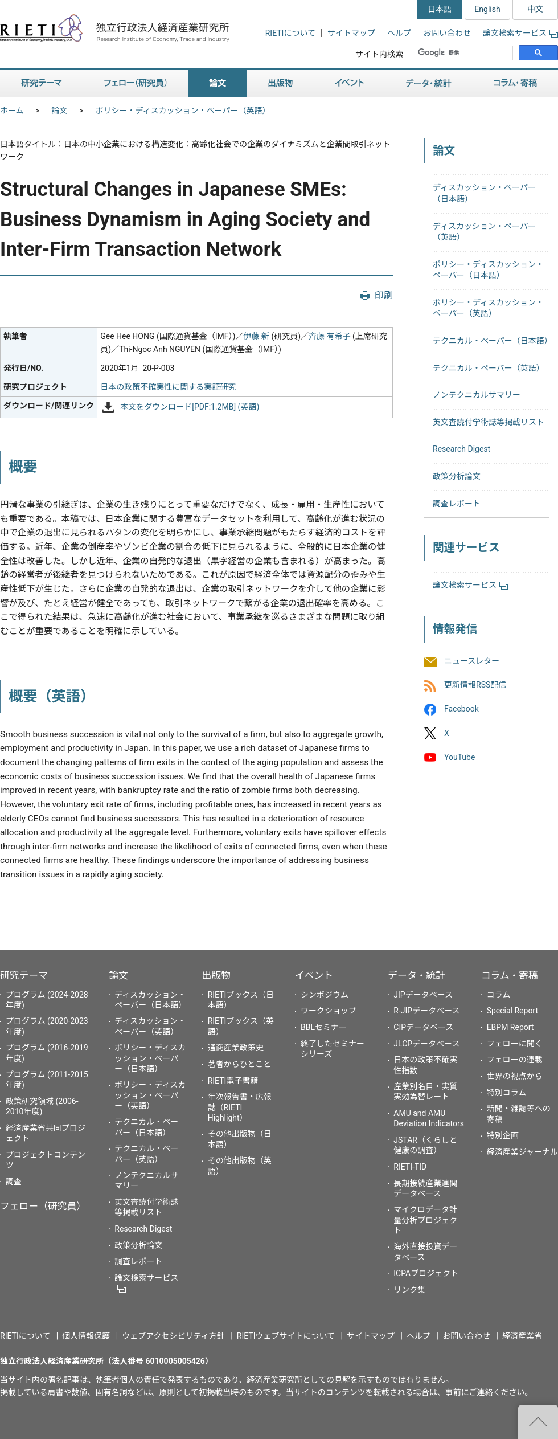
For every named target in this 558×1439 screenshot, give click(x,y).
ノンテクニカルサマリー (476, 394)
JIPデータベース (423, 994)
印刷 (384, 295)
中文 (535, 9)
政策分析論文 (457, 476)
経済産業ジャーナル (522, 1151)
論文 (60, 110)
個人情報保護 (86, 1335)
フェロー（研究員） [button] (135, 83)
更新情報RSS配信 (475, 685)
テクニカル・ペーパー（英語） (488, 368)
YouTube (459, 757)
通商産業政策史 (236, 1047)
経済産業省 (522, 1335)
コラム (499, 994)
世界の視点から (515, 1076)
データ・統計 (416, 975)
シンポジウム (324, 994)
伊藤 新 (256, 336)
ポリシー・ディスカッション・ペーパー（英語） (183, 110)
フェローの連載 (515, 1059)
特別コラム (507, 1092)
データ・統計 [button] (429, 83)
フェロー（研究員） (43, 1206)
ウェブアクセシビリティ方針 (173, 1335)
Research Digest (461, 448)
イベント (314, 975)
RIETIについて (290, 33)
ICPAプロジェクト (425, 1273)
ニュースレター (471, 661)
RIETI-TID (409, 1166)
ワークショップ (328, 1010)
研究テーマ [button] (41, 83)
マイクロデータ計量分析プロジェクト (425, 1219)
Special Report (512, 1010)
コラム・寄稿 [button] (515, 83)
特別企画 (503, 1135)
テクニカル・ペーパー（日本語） (492, 340)
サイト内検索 (379, 54)
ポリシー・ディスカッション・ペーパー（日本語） (150, 1058)
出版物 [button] (280, 83)
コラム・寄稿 (509, 975)
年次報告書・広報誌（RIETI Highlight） (240, 1107)
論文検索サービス (520, 33)
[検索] (463, 53)
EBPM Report (510, 1027)
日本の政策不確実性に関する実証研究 (168, 386)
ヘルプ (399, 33)
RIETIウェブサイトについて (286, 1335)
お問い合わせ (447, 33)
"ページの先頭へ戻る (538, 1422)
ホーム (12, 110)
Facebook (461, 709)
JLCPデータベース (426, 1043)
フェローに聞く (515, 1043)
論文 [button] (217, 83)
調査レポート (457, 503)
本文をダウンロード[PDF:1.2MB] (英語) (189, 406)
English (487, 9)
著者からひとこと (240, 1064)
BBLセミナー (324, 1027)
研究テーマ (24, 975)
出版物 (216, 975)
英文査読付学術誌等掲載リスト (488, 422)
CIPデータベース (423, 1027)
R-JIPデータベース (426, 1010)
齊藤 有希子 (329, 336)
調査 (14, 1181)
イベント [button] (349, 83)
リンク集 (409, 1289)
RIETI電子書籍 (233, 1080)
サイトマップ (351, 33)
